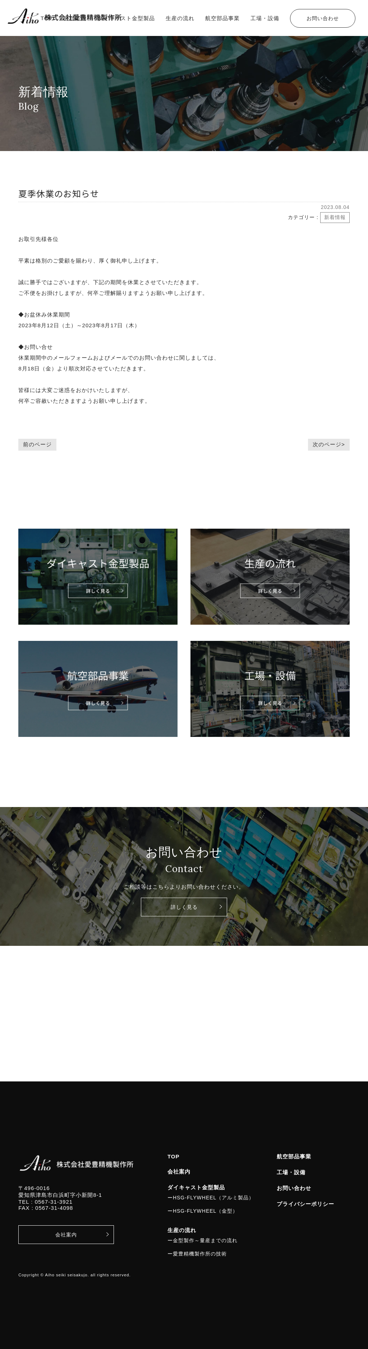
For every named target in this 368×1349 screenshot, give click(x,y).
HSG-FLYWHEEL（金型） (205, 1211)
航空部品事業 (222, 18)
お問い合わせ (323, 18)
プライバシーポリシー (305, 1204)
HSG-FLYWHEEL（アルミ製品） (213, 1197)
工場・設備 (264, 18)
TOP (47, 18)
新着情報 (335, 217)
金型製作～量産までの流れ (205, 1240)
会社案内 (75, 18)
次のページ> (329, 444)
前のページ (37, 444)
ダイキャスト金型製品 (126, 18)
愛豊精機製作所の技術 (200, 1254)
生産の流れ (180, 18)
